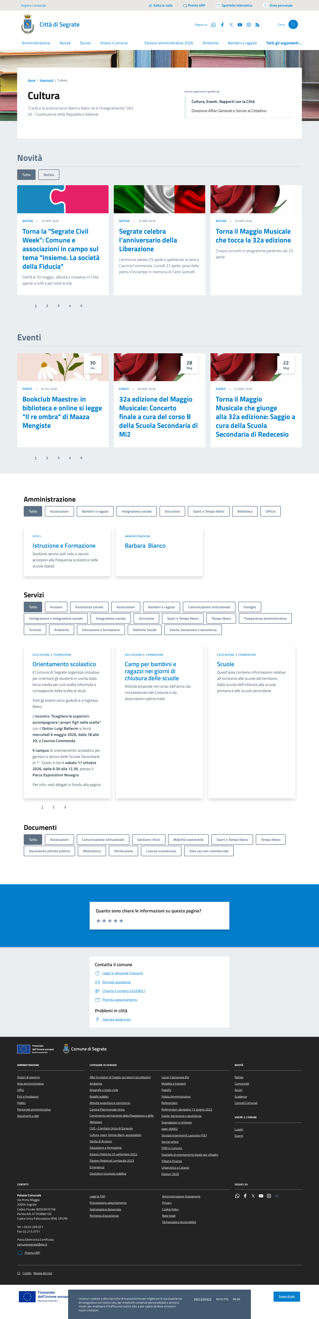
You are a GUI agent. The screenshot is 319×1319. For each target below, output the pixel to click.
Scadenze (241, 1096)
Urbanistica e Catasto (175, 1167)
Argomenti (46, 80)
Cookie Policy (170, 1209)
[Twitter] (229, 24)
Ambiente (211, 43)
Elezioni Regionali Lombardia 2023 (112, 1160)
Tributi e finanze (171, 1161)
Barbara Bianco (145, 545)
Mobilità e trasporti (173, 1083)
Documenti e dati (28, 1115)
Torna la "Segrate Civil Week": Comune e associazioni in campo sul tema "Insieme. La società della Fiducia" (61, 249)
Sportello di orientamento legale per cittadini (189, 1154)
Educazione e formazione (52, 655)
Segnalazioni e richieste (176, 1122)
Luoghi (239, 1129)
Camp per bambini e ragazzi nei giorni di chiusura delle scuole (152, 671)
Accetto (222, 1299)
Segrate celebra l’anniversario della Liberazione (148, 240)
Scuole (225, 664)
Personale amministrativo (34, 1109)
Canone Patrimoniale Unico (107, 1109)
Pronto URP (28, 1253)
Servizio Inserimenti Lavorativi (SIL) (184, 1135)
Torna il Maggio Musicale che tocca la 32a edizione (253, 235)
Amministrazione (137, 536)
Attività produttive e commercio (110, 1102)
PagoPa (166, 1090)
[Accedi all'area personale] (277, 5)
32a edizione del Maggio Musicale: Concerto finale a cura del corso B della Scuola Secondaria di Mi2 (158, 416)
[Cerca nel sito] (293, 24)
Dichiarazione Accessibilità (179, 1222)
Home (31, 80)
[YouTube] (238, 24)
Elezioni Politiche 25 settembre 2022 (113, 1154)
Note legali (169, 1215)
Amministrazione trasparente (181, 1196)
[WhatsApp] (211, 24)
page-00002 (169, 1128)
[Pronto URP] (194, 5)
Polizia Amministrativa (175, 1096)
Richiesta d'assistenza (104, 1215)
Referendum (169, 1102)
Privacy (167, 1202)
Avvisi (238, 1090)
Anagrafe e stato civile (104, 1090)
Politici (21, 1102)
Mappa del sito (42, 1273)
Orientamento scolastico (64, 664)
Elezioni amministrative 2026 (169, 43)
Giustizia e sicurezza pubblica (108, 1173)
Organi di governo (28, 1077)
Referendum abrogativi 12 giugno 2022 (186, 1109)
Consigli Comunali (246, 1102)
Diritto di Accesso (101, 1141)
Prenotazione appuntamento (108, 1202)
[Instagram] (247, 24)
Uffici (37, 536)
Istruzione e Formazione (64, 545)
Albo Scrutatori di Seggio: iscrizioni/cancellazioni (120, 1077)
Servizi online (170, 1141)
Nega (236, 1299)
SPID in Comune (171, 1148)
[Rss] (255, 24)
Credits (27, 1273)
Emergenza (97, 1167)
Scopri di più (287, 1296)
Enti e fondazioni (28, 1096)
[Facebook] (220, 24)
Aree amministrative (30, 1083)
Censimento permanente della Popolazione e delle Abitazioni (122, 1118)
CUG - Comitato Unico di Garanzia (111, 1128)
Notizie (49, 174)
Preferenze (203, 1299)
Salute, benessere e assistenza (181, 1115)
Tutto (26, 174)
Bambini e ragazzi (242, 43)
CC (19, 1273)
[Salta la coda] (160, 5)
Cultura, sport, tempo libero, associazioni (115, 1134)
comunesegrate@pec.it (32, 1244)
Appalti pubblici (99, 1096)
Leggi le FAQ (97, 1196)
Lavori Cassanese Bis (175, 1077)
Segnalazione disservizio (105, 1209)
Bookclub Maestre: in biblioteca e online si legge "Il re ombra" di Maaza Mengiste (62, 412)
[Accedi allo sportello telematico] (233, 5)
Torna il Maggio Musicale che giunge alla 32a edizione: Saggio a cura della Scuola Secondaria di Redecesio (255, 416)
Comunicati (242, 1083)
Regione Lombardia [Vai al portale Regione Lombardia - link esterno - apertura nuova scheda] (33, 5)
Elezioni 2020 (170, 1174)
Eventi (27, 388)
